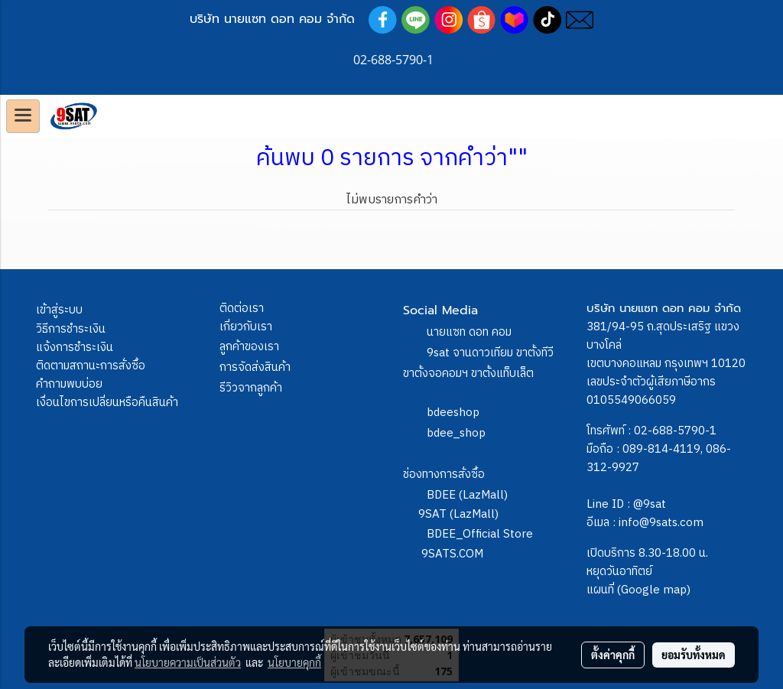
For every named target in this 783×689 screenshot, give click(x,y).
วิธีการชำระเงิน (71, 329)
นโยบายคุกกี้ (294, 662)
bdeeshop (453, 412)
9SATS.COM (452, 554)
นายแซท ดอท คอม (469, 332)
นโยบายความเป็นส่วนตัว (188, 662)
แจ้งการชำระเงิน (74, 347)
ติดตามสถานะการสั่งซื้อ (90, 365)
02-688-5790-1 (675, 430)
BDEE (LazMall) (467, 495)
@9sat (649, 504)
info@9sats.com (661, 522)
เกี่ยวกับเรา (245, 326)
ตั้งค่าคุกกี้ (613, 654)
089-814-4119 (661, 449)
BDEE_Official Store (480, 534)
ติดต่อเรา (241, 308)
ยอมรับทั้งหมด (693, 654)
